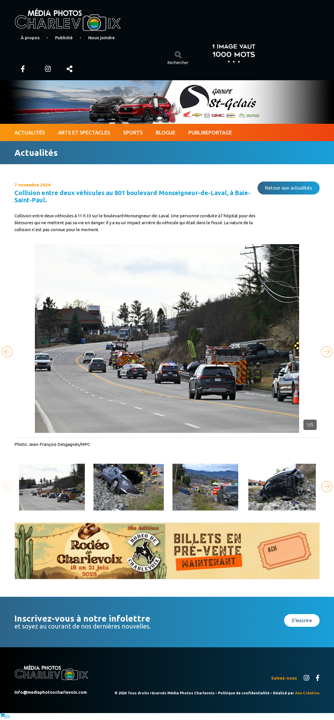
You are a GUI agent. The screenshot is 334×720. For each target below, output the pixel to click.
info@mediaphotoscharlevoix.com (50, 692)
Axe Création (307, 693)
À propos (30, 37)
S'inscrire (302, 620)
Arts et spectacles (84, 132)
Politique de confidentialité (243, 693)
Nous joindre (101, 37)
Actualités (29, 132)
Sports (133, 132)
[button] (327, 352)
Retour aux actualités (288, 187)
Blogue (165, 132)
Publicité (64, 37)
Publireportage (210, 132)
